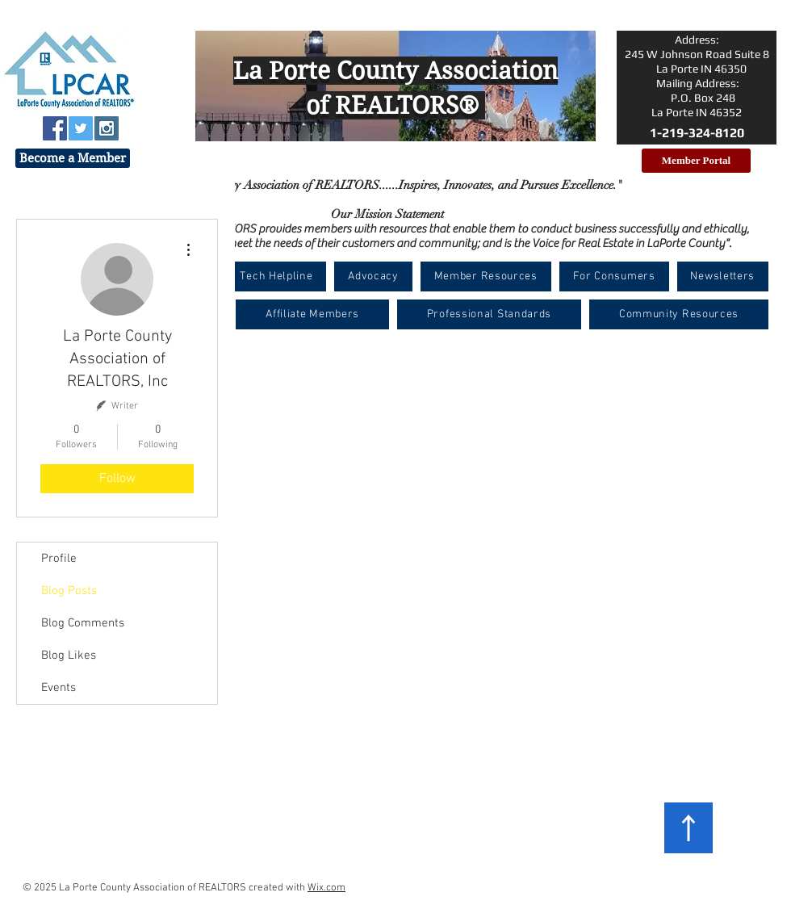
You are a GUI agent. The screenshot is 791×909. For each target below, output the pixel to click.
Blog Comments (82, 623)
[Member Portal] (696, 161)
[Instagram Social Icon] (106, 128)
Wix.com (326, 888)
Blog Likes (68, 655)
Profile (59, 558)
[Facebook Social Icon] (55, 128)
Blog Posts (69, 591)
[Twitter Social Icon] (81, 128)
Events (58, 688)
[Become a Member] (72, 158)
